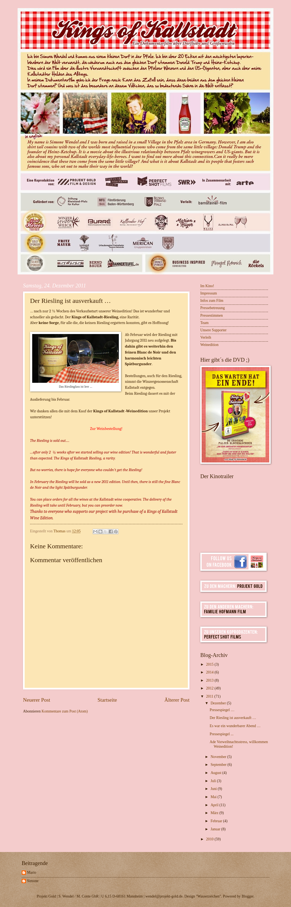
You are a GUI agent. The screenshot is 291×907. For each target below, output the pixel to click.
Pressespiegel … (222, 710)
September (219, 765)
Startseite (107, 700)
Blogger (247, 896)
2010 (210, 839)
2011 (210, 696)
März (215, 813)
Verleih (205, 337)
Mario (31, 872)
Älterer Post (176, 700)
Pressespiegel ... (221, 734)
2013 (210, 680)
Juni (214, 789)
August (216, 773)
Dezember (219, 703)
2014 (210, 672)
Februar (217, 821)
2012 (210, 688)
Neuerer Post (36, 700)
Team (204, 323)
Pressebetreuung (212, 308)
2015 (210, 664)
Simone (32, 881)
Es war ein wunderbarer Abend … (235, 726)
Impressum (208, 293)
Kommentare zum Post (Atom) (65, 711)
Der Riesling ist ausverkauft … (233, 718)
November (219, 757)
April (215, 805)
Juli (214, 781)
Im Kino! (207, 286)
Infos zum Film (211, 301)
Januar (216, 829)
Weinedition (209, 345)
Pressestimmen (211, 315)
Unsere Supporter (213, 330)
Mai (214, 797)
